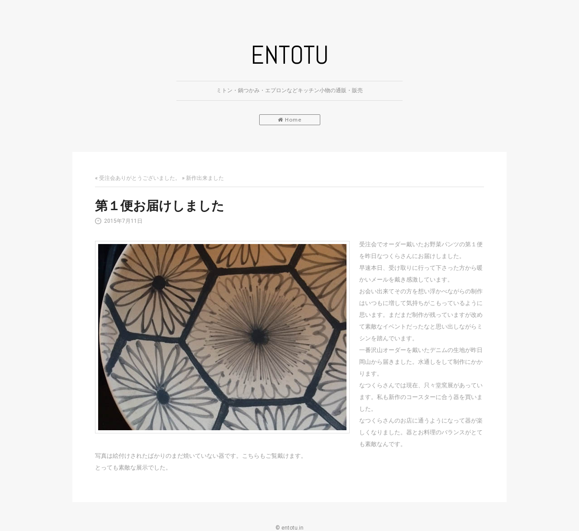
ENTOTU (289, 54)
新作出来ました (205, 178)
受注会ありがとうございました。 (139, 178)
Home (290, 120)
